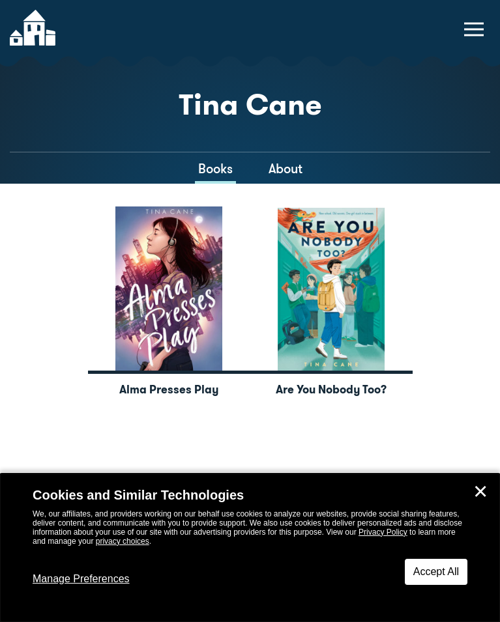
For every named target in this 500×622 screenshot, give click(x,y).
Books (215, 169)
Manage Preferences (81, 578)
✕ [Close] (480, 491)
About (285, 169)
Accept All (436, 571)
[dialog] (250, 548)
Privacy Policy (383, 532)
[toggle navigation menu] (474, 29)
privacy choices (122, 541)
